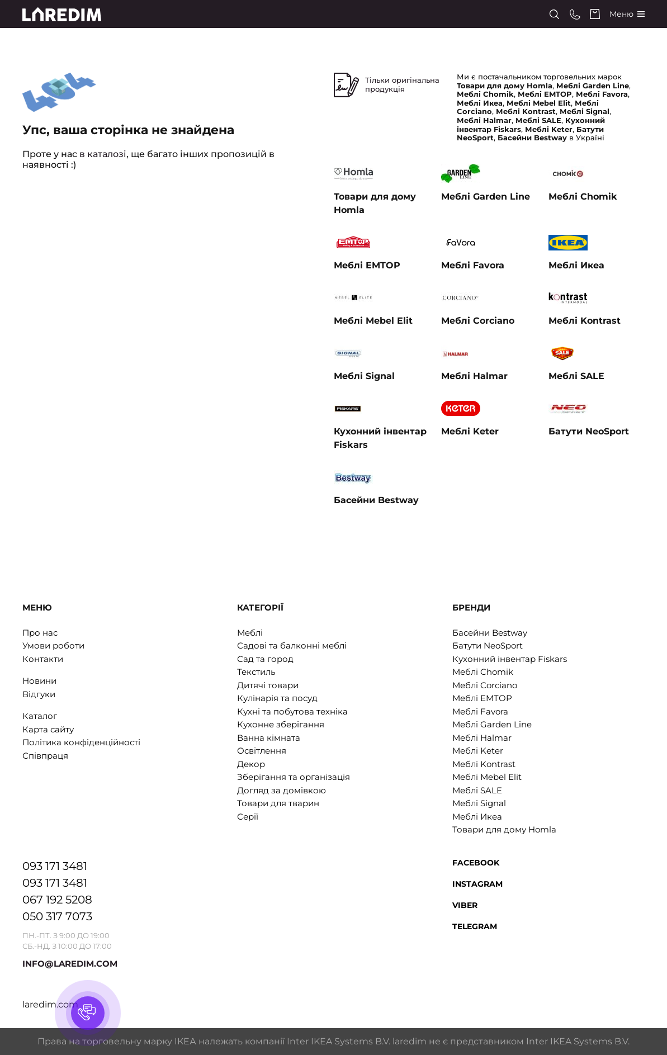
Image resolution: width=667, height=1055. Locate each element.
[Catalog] (627, 14)
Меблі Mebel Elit (487, 777)
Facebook (475, 863)
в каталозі (102, 154)
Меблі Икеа (477, 816)
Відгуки (38, 694)
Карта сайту (48, 729)
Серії (247, 816)
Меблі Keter (477, 750)
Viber (464, 905)
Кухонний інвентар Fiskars (509, 659)
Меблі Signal (479, 803)
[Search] (554, 14)
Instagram (477, 884)
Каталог (39, 716)
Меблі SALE (477, 790)
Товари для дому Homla (504, 829)
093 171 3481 (54, 866)
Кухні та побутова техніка (292, 711)
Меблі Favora (480, 711)
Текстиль (256, 671)
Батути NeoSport (487, 645)
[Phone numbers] (575, 14)
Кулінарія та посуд (277, 698)
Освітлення (261, 750)
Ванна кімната (268, 737)
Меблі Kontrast (483, 764)
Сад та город (265, 659)
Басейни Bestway (489, 632)
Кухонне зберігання (280, 724)
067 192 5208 (57, 899)
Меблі (250, 632)
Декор (251, 764)
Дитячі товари (268, 685)
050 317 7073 (57, 916)
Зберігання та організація (293, 777)
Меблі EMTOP (482, 698)
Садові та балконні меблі (292, 645)
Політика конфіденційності (81, 742)
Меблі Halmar (482, 737)
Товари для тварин (278, 803)
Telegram (474, 926)
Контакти (42, 659)
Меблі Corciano (484, 685)
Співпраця (45, 755)
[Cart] (594, 14)
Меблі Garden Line (492, 724)
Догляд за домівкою (281, 790)
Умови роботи (53, 645)
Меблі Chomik (482, 671)
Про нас (40, 632)
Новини (39, 680)
